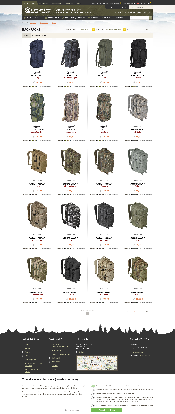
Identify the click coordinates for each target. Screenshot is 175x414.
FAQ (26, 344)
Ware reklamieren (58, 350)
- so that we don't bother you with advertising (115, 393)
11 (147, 29)
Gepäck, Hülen (52, 17)
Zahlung (27, 356)
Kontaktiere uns (138, 353)
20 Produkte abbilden (84, 29)
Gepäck (54, 23)
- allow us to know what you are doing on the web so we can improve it (124, 390)
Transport (28, 352)
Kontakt (81, 352)
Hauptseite (33, 23)
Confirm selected (71, 410)
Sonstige (117, 17)
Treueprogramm (30, 360)
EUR (149, 3)
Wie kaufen (28, 348)
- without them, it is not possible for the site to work (117, 386)
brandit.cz (43, 3)
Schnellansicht (45, 86)
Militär (105, 17)
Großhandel (56, 358)
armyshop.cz (29, 3)
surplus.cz (56, 3)
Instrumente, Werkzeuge (73, 17)
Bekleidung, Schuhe (33, 17)
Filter (26, 35)
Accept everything (107, 410)
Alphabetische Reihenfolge (114, 29)
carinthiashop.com (73, 3)
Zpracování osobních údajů (61, 354)
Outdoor (93, 17)
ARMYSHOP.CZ (144, 356)
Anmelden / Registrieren (118, 7)
